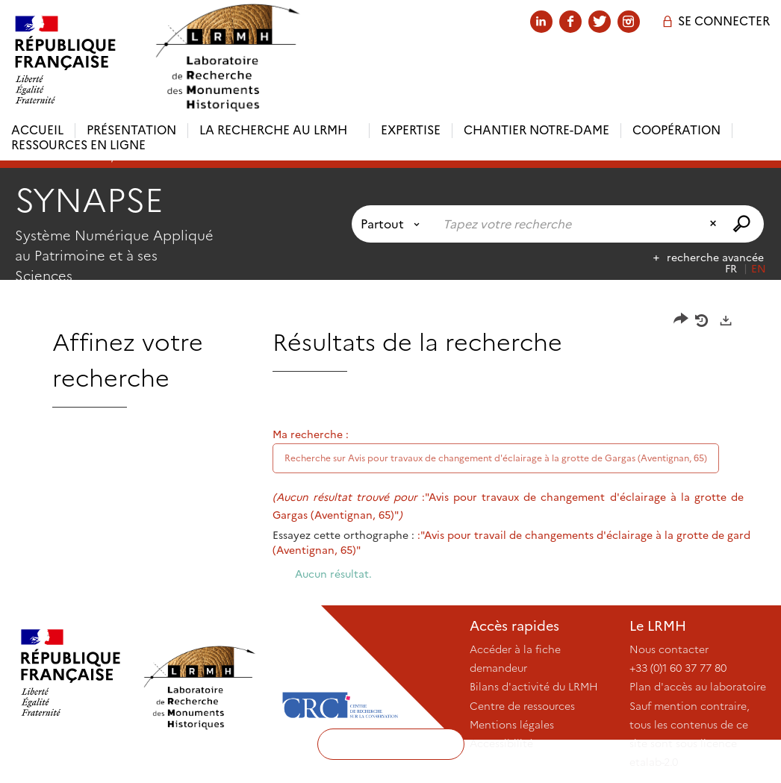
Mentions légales (512, 724)
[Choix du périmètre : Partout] (393, 224)
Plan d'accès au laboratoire (697, 686)
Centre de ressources (522, 706)
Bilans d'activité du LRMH (534, 686)
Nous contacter (669, 649)
